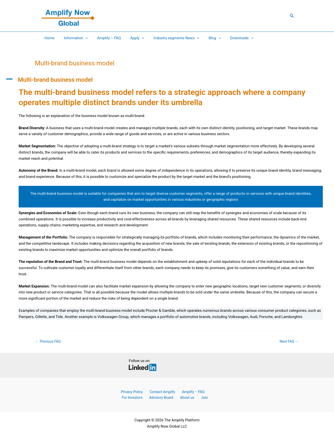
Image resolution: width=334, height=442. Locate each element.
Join (196, 397)
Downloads (229, 38)
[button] (292, 16)
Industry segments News (168, 38)
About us (181, 397)
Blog (204, 38)
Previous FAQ (48, 341)
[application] (82, 38)
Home (48, 38)
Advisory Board (158, 397)
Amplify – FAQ (104, 38)
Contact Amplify (158, 391)
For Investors (131, 397)
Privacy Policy (129, 391)
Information (73, 38)
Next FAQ (289, 341)
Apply (131, 38)
